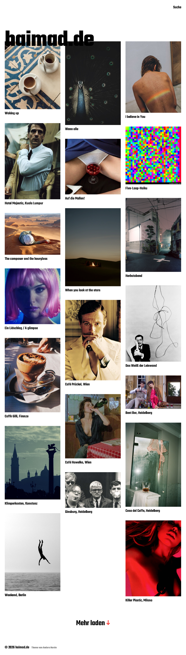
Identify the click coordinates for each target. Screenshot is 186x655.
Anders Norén (50, 648)
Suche (177, 7)
